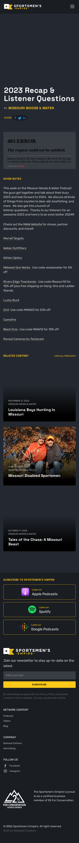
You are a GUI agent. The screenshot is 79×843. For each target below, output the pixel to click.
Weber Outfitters (14, 248)
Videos (6, 721)
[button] (71, 6)
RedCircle (20, 166)
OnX (6, 310)
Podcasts (8, 715)
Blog (5, 726)
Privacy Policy (47, 694)
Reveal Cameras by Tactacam (23, 339)
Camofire (9, 319)
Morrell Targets (13, 238)
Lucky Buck (11, 300)
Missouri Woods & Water (31, 108)
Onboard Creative (25, 830)
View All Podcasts (65, 356)
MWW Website (32, 224)
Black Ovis (10, 329)
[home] (27, 7)
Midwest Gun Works (16, 267)
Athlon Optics (12, 258)
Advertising (9, 748)
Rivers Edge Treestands (19, 281)
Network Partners (12, 743)
